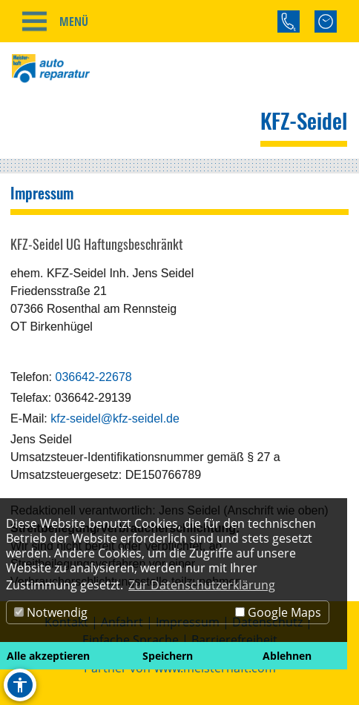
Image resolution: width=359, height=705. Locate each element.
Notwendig (51, 612)
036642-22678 (93, 377)
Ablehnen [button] (287, 656)
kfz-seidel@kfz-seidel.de (115, 418)
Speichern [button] (167, 656)
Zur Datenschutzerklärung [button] (201, 585)
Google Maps (278, 612)
